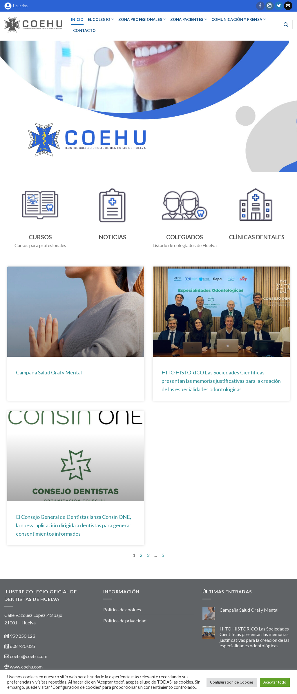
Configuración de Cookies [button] (231, 682)
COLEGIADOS (184, 236)
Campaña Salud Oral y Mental (49, 372)
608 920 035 (22, 646)
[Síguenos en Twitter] (279, 5)
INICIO (77, 19)
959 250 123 (22, 636)
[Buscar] (286, 24)
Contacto (84, 30)
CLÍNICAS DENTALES (257, 236)
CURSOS (40, 236)
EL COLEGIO (101, 19)
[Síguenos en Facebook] (260, 5)
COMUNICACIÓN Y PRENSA (238, 19)
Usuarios (16, 6)
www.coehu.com (26, 666)
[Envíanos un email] (288, 5)
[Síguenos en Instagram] (269, 5)
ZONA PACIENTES (188, 19)
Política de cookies (122, 609)
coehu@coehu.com (28, 656)
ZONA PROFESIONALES (142, 19)
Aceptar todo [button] (274, 682)
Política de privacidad (124, 620)
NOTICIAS (112, 236)
